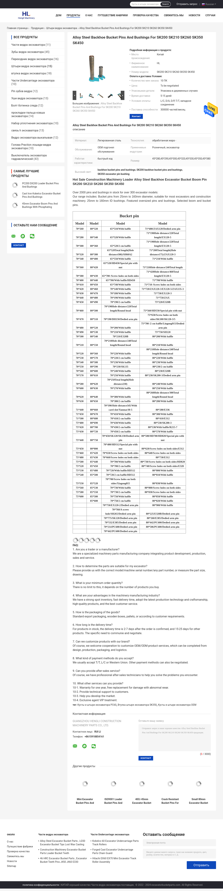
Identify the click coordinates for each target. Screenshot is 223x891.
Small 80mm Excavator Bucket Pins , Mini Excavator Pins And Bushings (198, 801)
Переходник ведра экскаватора (32, 59)
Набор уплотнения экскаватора (32, 123)
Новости (194, 15)
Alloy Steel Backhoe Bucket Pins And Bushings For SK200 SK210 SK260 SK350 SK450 (97, 107)
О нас (89, 15)
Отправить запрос (186, 4)
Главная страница (17, 28)
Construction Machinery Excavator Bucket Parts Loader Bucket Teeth (63, 851)
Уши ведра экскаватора (27, 98)
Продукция (37, 28)
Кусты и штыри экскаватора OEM (177, 704)
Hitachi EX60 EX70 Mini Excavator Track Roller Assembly (114, 860)
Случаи (210, 15)
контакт (136, 116)
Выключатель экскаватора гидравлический (29, 157)
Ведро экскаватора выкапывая (31, 137)
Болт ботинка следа (24, 105)
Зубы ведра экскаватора (27, 52)
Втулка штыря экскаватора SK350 (137, 704)
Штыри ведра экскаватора (61, 28)
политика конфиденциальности (40, 884)
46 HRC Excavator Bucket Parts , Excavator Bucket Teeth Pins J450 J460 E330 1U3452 (63, 860)
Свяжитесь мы (173, 15)
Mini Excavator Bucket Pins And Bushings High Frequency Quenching (85, 801)
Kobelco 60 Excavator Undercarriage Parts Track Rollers (115, 843)
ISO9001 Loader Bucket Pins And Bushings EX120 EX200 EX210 (113, 801)
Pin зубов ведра (21, 91)
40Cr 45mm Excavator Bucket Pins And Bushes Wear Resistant (141, 801)
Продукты (73, 15)
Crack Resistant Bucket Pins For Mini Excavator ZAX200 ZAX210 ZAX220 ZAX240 (170, 801)
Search (165, 4)
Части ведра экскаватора (28, 44)
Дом (58, 15)
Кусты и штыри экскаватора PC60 (97, 704)
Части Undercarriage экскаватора (33, 80)
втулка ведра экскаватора (28, 73)
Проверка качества (146, 15)
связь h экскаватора (24, 130)
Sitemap (11, 866)
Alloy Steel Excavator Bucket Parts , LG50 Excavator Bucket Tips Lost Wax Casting (62, 843)
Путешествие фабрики (113, 15)
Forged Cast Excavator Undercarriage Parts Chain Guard (112, 851)
